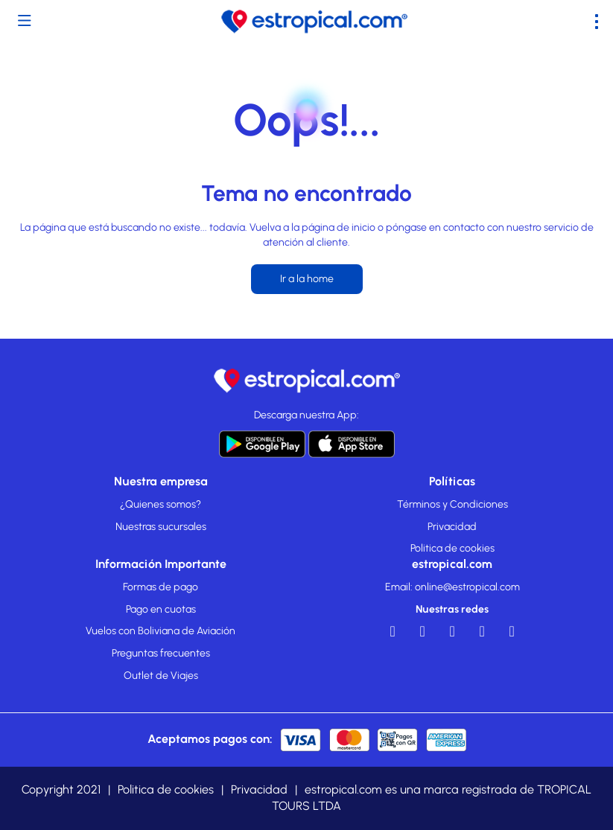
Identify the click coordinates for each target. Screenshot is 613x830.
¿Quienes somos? (160, 504)
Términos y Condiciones (452, 504)
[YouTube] (422, 635)
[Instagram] (482, 635)
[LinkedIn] (452, 635)
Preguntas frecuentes (161, 653)
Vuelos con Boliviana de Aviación (160, 631)
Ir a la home (307, 278)
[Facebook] (392, 635)
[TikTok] (512, 635)
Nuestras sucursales (160, 526)
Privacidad (452, 526)
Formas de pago (160, 587)
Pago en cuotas (161, 609)
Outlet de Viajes (161, 675)
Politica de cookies (452, 548)
